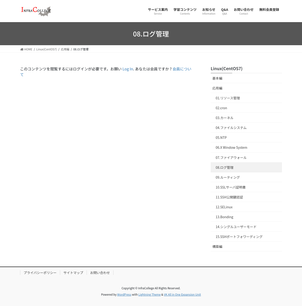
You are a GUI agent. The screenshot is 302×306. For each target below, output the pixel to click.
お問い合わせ (100, 272)
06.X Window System (231, 147)
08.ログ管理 (224, 167)
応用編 (217, 88)
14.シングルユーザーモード (236, 226)
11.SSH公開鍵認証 (229, 197)
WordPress (124, 294)
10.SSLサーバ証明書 (231, 187)
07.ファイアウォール (231, 157)
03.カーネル (224, 117)
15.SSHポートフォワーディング (239, 236)
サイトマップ (73, 272)
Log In (127, 69)
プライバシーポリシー (40, 272)
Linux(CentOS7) (227, 68)
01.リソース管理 (228, 98)
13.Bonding (224, 216)
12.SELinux (224, 207)
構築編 (217, 246)
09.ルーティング (228, 177)
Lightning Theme (149, 294)
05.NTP (221, 137)
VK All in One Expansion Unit (182, 294)
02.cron (221, 107)
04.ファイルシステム (231, 127)
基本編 (217, 78)
